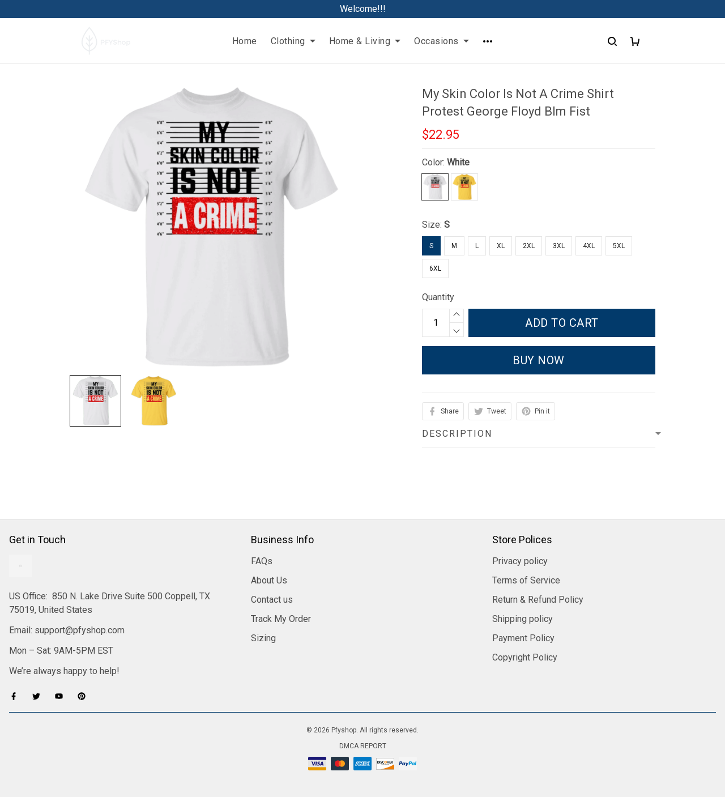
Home (244, 41)
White (458, 162)
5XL (619, 246)
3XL (559, 246)
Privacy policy (520, 561)
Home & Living (365, 41)
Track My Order (281, 618)
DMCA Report (362, 746)
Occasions (441, 41)
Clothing (293, 41)
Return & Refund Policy (537, 599)
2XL (529, 246)
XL (501, 246)
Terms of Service (526, 580)
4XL (589, 246)
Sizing (263, 638)
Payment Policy (523, 638)
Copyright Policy (524, 657)
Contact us (272, 599)
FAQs (261, 561)
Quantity (438, 297)
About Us (269, 580)
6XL (435, 268)
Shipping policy (522, 618)
